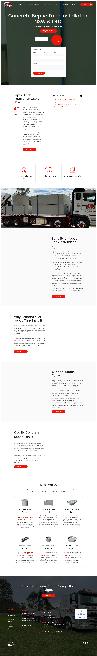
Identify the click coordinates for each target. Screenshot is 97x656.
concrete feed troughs (27, 552)
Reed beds (43, 516)
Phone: (56, 52)
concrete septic (28, 517)
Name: (34, 52)
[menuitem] (22, 5)
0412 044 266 (47, 615)
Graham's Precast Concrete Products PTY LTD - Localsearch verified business (81, 614)
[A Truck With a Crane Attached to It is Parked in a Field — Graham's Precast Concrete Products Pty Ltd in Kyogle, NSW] (29, 257)
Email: (45, 52)
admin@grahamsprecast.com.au (53, 620)
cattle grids (75, 516)
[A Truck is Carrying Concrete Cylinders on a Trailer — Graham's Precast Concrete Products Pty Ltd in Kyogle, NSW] (67, 334)
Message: (35, 63)
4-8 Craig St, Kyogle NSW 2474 (52, 617)
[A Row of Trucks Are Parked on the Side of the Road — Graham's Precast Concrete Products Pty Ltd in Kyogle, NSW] (29, 391)
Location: (35, 58)
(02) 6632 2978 (63, 292)
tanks (19, 519)
